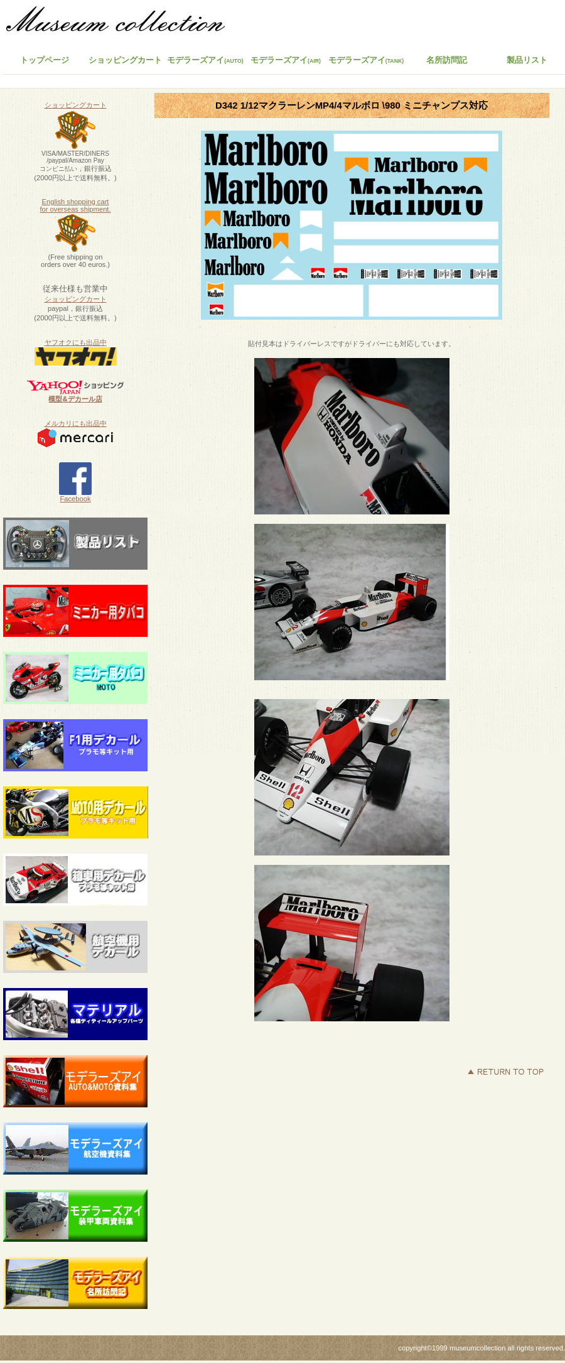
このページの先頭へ (505, 1071)
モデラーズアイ (366, 60)
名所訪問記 (446, 60)
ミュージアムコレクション (122, 22)
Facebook (75, 495)
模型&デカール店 (75, 399)
